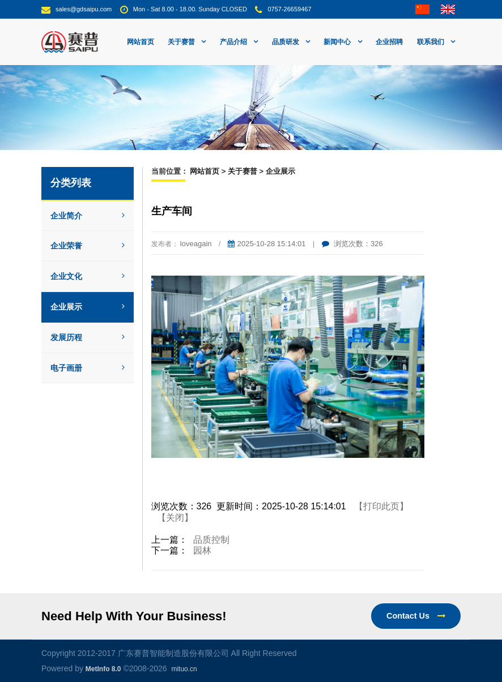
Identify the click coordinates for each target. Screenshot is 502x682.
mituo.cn (184, 669)
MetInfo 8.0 (103, 669)
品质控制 (211, 539)
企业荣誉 (87, 245)
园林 (202, 550)
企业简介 (87, 215)
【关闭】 (175, 517)
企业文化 (87, 276)
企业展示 (87, 306)
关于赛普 (242, 171)
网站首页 (140, 42)
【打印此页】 (381, 506)
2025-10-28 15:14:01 (267, 243)
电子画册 (87, 367)
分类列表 (70, 182)
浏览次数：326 (352, 243)
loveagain (196, 243)
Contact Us (415, 615)
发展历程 (87, 337)
